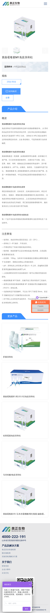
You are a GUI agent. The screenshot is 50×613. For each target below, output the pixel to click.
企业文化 (5, 573)
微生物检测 (6, 553)
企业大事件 (6, 569)
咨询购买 (11, 91)
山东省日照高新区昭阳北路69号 (14, 540)
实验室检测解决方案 (9, 556)
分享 (8, 98)
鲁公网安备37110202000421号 (34, 610)
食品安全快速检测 (9, 550)
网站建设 (26, 612)
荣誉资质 (5, 566)
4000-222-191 (14, 536)
